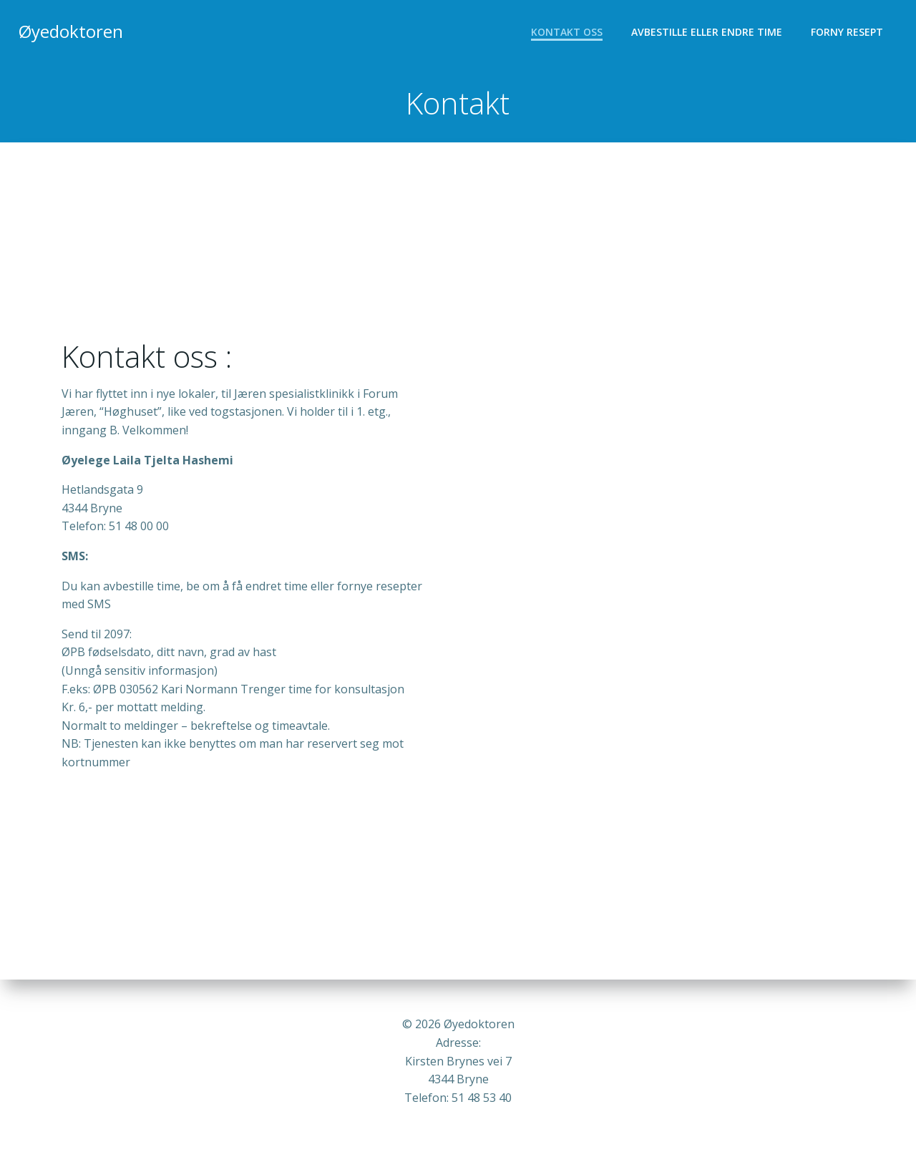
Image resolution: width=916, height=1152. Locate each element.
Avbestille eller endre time (708, 32)
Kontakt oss (568, 32)
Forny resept (848, 32)
